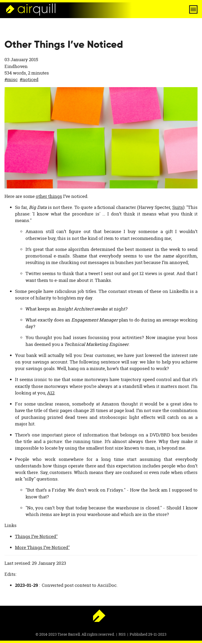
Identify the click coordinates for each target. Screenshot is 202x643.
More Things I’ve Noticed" (42, 547)
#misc (11, 79)
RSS (122, 634)
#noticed (29, 79)
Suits (177, 207)
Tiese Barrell (69, 634)
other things (49, 196)
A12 (50, 393)
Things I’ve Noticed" (36, 536)
